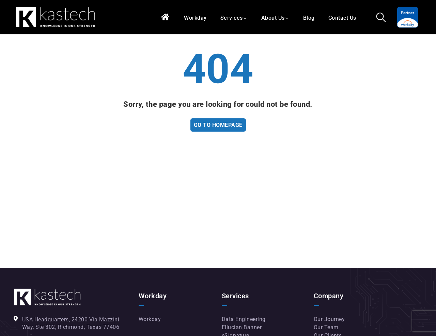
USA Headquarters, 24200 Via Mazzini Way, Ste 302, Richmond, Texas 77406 (71, 323)
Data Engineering (244, 319)
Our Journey (329, 319)
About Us (273, 18)
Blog (309, 18)
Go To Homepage (218, 125)
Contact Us (342, 18)
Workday (195, 18)
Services (231, 18)
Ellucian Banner (242, 327)
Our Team (326, 327)
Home (165, 17)
